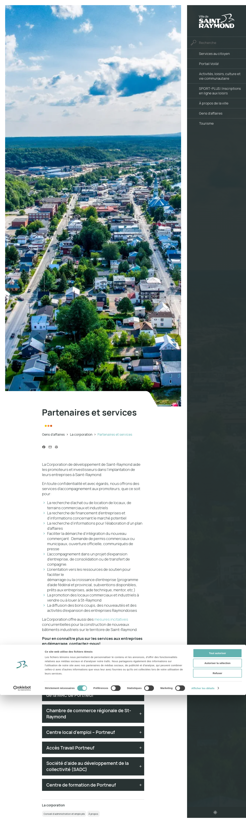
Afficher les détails (202, 816)
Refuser (217, 801)
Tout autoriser (217, 781)
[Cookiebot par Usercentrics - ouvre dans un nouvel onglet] (22, 816)
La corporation (81, 434)
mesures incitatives (111, 620)
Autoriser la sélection (217, 791)
